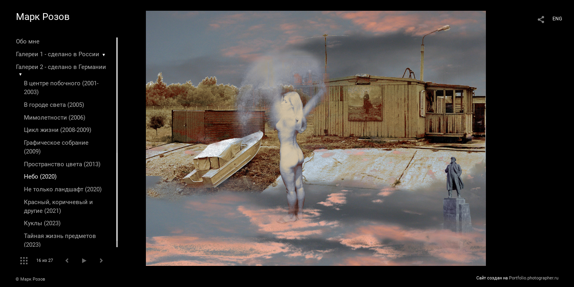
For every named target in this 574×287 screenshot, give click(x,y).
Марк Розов (43, 16)
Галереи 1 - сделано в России (57, 54)
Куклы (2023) (42, 223)
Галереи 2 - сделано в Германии (61, 67)
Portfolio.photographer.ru (533, 278)
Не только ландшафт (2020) (63, 189)
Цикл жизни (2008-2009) (57, 130)
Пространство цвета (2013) (62, 164)
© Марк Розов (30, 279)
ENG (557, 19)
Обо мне (27, 41)
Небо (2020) (40, 176)
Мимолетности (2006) (54, 117)
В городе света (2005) (54, 104)
